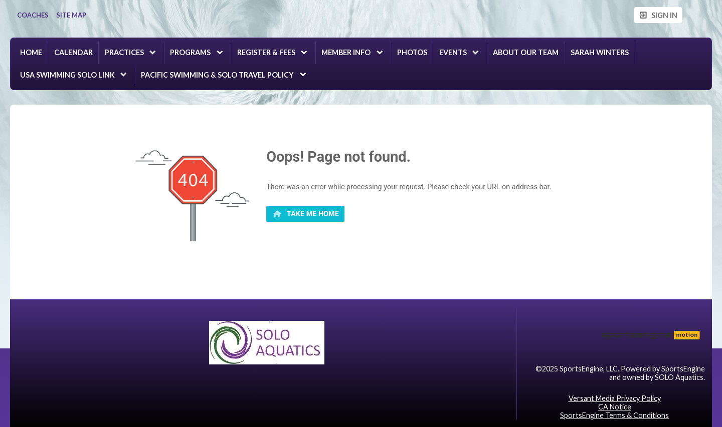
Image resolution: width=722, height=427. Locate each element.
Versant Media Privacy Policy (615, 398)
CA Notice (614, 406)
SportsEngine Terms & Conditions (614, 415)
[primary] (305, 214)
